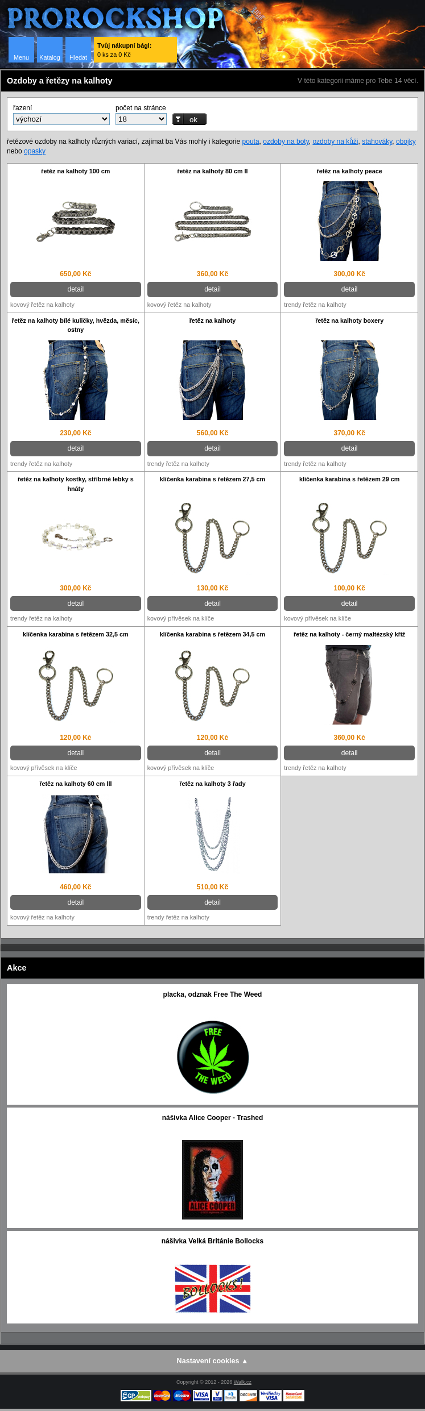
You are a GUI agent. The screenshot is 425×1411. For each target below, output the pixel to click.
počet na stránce (140, 108)
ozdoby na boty (286, 141)
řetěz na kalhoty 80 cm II (212, 171)
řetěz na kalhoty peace (349, 171)
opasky (35, 151)
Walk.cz (242, 1382)
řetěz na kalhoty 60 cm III (75, 783)
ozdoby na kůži (335, 141)
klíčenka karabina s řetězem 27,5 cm (212, 479)
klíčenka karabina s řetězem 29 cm (349, 479)
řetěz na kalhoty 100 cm (75, 171)
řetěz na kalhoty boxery (349, 320)
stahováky (377, 141)
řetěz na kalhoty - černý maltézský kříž (349, 634)
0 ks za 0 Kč (124, 50)
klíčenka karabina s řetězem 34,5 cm (212, 634)
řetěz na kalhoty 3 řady (212, 783)
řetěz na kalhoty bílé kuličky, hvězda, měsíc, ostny (75, 325)
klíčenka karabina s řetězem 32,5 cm (75, 634)
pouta (250, 141)
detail (75, 289)
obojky (406, 141)
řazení (22, 108)
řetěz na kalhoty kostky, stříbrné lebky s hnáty (76, 484)
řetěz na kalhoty (212, 320)
